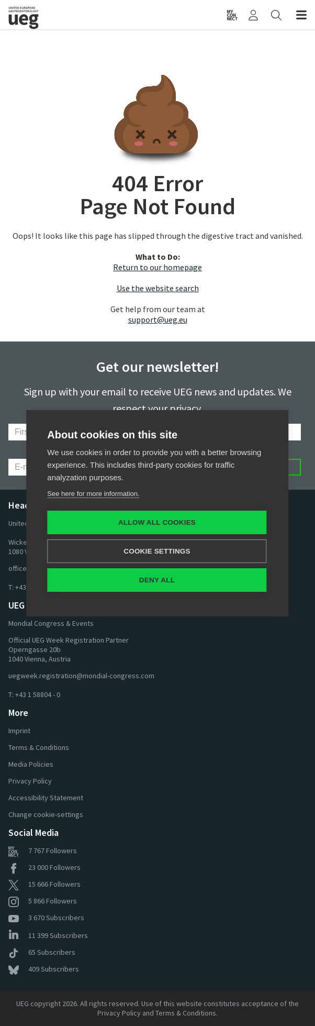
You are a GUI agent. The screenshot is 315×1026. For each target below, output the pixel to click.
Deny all (157, 580)
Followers (42, 850)
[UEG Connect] (232, 14)
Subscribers (46, 917)
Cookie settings (156, 551)
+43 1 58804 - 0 (37, 694)
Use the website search (158, 288)
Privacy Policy (30, 781)
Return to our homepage (157, 267)
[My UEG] (253, 15)
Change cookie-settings (45, 814)
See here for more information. (93, 494)
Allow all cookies (157, 522)
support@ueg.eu (157, 319)
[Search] (276, 15)
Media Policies (30, 764)
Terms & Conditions (38, 747)
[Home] (45, 14)
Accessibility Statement (45, 797)
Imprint (19, 730)
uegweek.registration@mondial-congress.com (81, 675)
